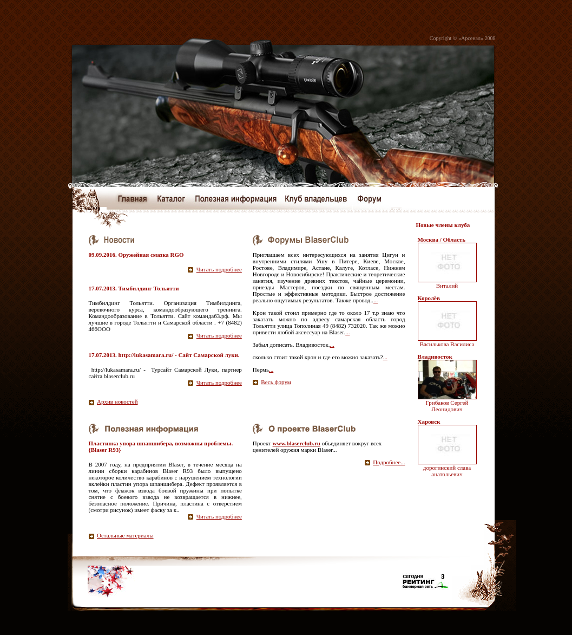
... (375, 300)
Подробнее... (389, 462)
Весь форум (276, 382)
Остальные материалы (125, 535)
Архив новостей (117, 401)
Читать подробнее (219, 269)
